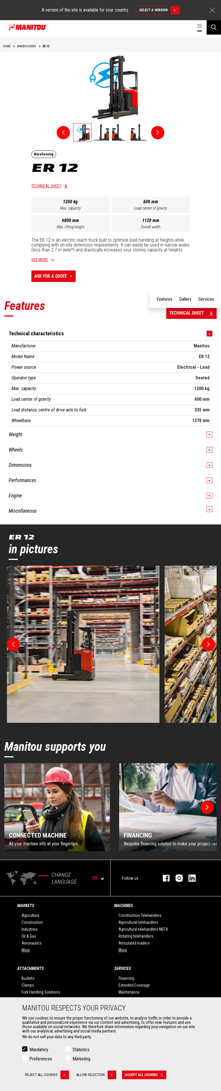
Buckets (28, 978)
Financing (126, 978)
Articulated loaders (134, 943)
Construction (32, 922)
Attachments (30, 968)
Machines (123, 905)
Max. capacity (70, 208)
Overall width (151, 227)
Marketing (81, 1059)
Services (122, 968)
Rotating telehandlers (136, 936)
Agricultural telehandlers (138, 922)
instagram (176, 878)
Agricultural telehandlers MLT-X (143, 929)
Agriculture (30, 915)
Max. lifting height (70, 227)
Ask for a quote (55, 276)
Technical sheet (46, 186)
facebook (163, 878)
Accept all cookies (145, 1075)
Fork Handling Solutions (41, 992)
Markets (25, 905)
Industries (30, 929)
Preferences (40, 1059)
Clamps (28, 985)
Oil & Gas (29, 936)
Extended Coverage (134, 985)
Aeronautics (32, 943)
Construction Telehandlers (140, 915)
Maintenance (129, 992)
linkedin (189, 878)
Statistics (81, 1049)
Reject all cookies (47, 1075)
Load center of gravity (150, 208)
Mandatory (38, 1049)
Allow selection (96, 1075)
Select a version (159, 10)
